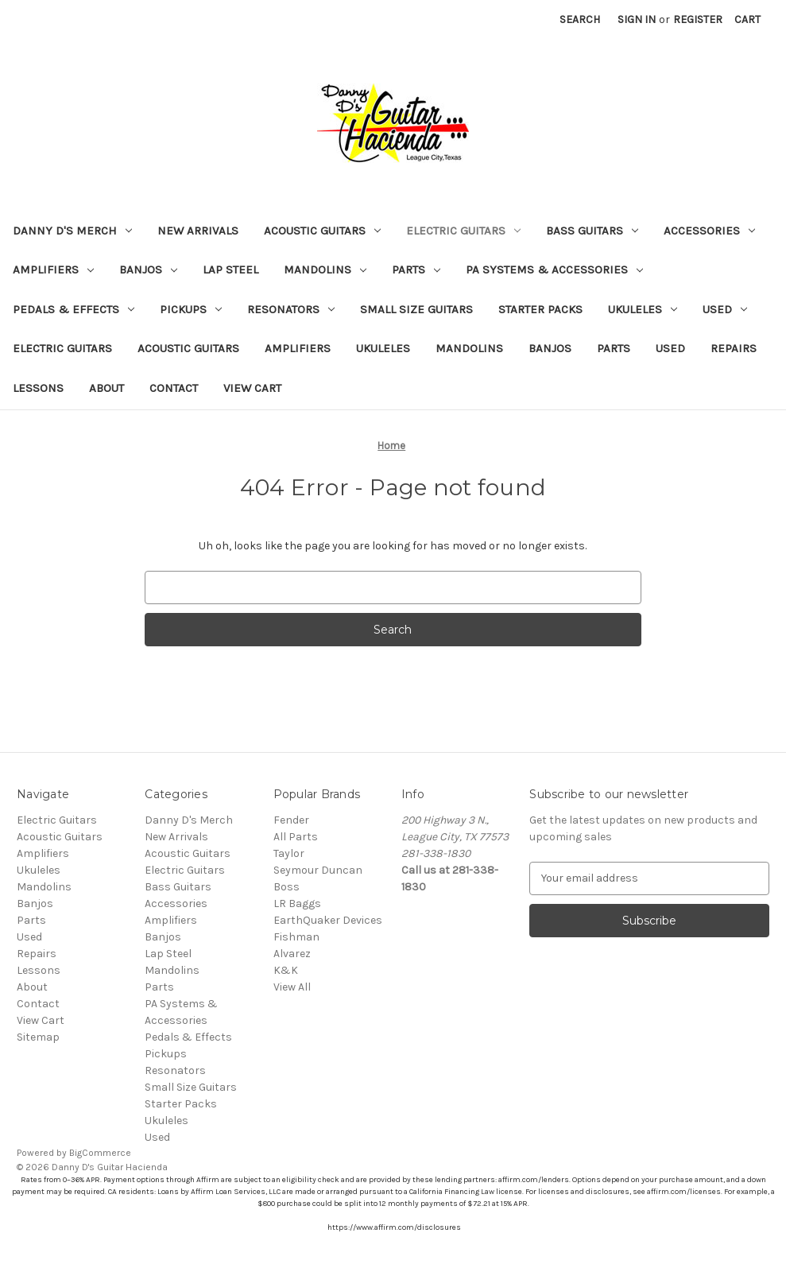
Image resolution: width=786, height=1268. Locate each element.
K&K (285, 970)
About (106, 388)
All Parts (295, 836)
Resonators (291, 309)
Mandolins (325, 269)
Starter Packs (540, 309)
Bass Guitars (592, 230)
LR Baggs (297, 903)
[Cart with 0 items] (747, 19)
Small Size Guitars (416, 309)
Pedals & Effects (73, 309)
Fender (291, 820)
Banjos (148, 269)
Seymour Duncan (317, 870)
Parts (416, 269)
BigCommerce (100, 1152)
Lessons (38, 388)
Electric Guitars (463, 230)
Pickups (191, 309)
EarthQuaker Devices (327, 920)
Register (697, 19)
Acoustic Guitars (322, 230)
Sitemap (38, 1037)
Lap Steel (230, 269)
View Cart (252, 388)
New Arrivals (197, 230)
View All (292, 987)
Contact (173, 388)
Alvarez (292, 953)
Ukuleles (642, 309)
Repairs (733, 348)
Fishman (296, 937)
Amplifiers (53, 269)
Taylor (288, 853)
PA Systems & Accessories (554, 269)
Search (579, 19)
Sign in (637, 19)
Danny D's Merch (72, 230)
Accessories (709, 230)
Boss (286, 887)
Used (725, 309)
